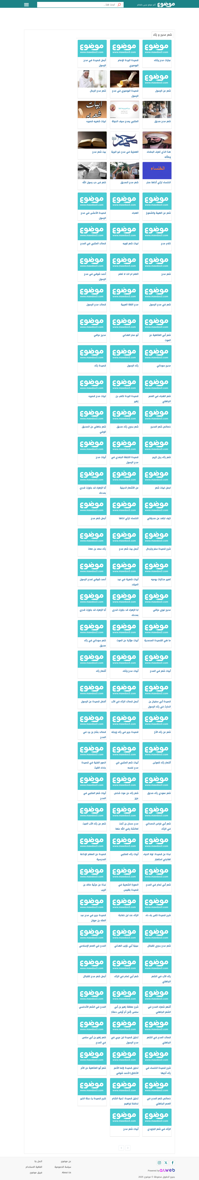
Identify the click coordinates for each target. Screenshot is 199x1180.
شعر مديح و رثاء (162, 34)
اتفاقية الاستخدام (34, 1167)
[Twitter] (165, 1162)
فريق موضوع (36, 1172)
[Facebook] (172, 1162)
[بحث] (119, 4)
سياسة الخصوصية (63, 1167)
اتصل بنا (38, 1161)
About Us (66, 1172)
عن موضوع (66, 1161)
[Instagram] (159, 1162)
